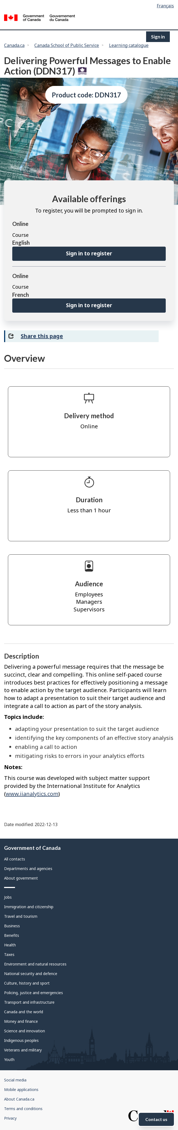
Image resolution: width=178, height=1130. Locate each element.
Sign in (158, 37)
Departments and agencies (28, 868)
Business (12, 925)
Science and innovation (24, 1030)
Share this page (42, 336)
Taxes (9, 954)
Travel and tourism (20, 916)
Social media (15, 1080)
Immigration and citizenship (28, 906)
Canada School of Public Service (66, 45)
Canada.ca (14, 45)
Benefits (11, 935)
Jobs (8, 897)
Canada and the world (23, 1011)
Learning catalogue (129, 45)
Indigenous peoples (21, 1040)
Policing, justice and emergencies (33, 992)
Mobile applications (21, 1089)
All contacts (14, 859)
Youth (9, 1059)
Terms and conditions (23, 1108)
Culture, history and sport (27, 983)
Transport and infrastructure (29, 1002)
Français (165, 6)
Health (10, 944)
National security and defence (30, 973)
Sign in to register (89, 253)
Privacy (10, 1118)
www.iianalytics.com (32, 793)
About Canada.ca (19, 1099)
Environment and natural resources (35, 964)
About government (21, 878)
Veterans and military (23, 1050)
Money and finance (21, 1021)
